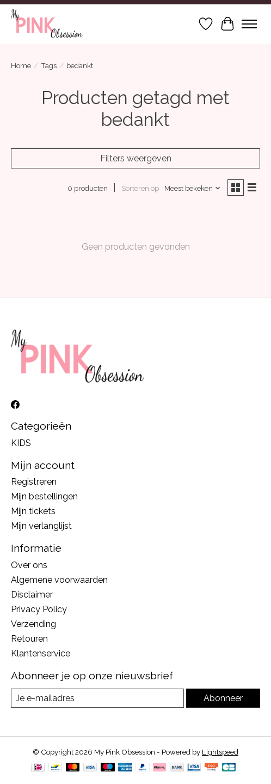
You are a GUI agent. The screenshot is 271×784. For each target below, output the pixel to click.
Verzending (33, 624)
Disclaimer (32, 594)
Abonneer (223, 698)
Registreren (34, 482)
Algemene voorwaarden (59, 580)
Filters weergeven (135, 158)
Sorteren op (140, 188)
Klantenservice (40, 653)
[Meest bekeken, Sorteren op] (192, 188)
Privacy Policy (39, 609)
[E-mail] (97, 698)
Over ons (29, 565)
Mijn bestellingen (44, 496)
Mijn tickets (33, 511)
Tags (49, 65)
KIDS (21, 443)
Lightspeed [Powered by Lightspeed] (220, 751)
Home (21, 65)
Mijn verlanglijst (41, 526)
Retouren (29, 639)
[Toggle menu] (249, 24)
